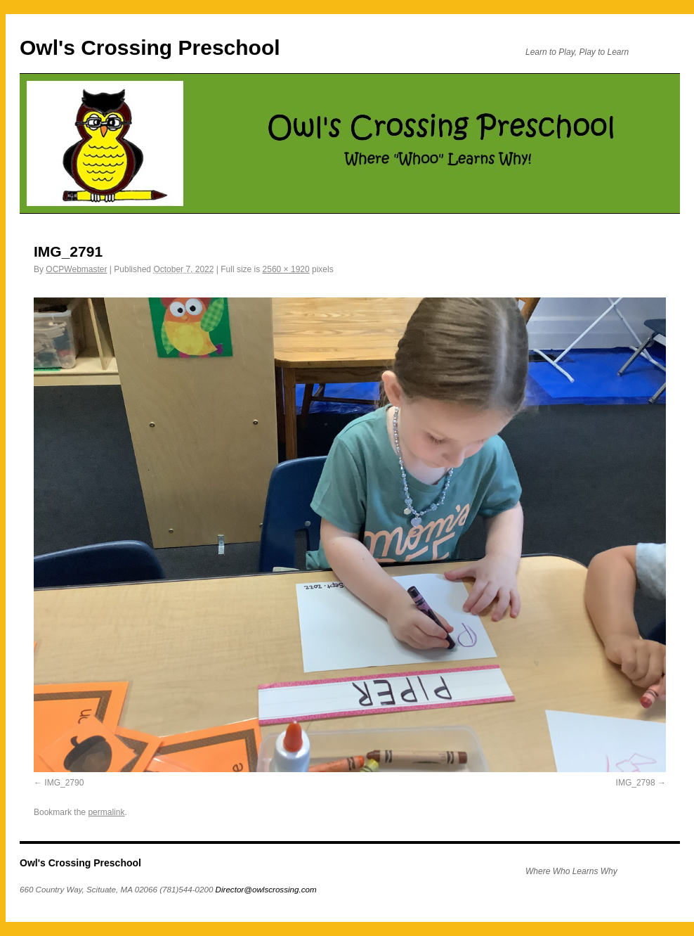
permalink (106, 812)
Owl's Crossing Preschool (150, 47)
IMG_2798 (635, 783)
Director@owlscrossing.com (266, 889)
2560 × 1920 (286, 269)
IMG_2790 (64, 783)
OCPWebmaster (76, 269)
